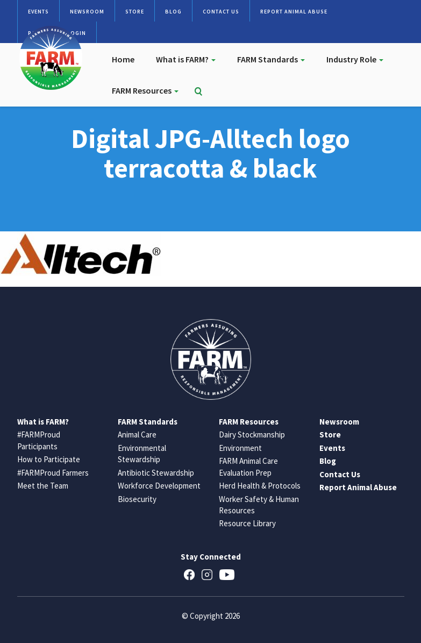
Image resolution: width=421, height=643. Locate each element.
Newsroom (87, 11)
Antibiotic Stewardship (156, 473)
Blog (173, 11)
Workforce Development (159, 486)
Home (123, 59)
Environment (240, 448)
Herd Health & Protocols (260, 486)
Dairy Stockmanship (252, 434)
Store (134, 11)
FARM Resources (145, 90)
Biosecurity (137, 499)
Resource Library (247, 523)
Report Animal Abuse (293, 11)
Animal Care (137, 434)
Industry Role (354, 59)
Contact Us (221, 11)
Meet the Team (42, 486)
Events (38, 11)
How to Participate (48, 459)
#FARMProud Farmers (53, 473)
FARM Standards (271, 59)
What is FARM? (186, 59)
